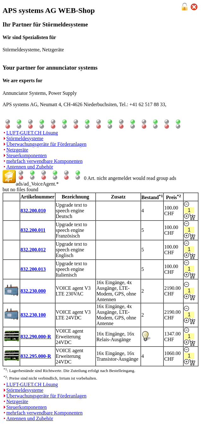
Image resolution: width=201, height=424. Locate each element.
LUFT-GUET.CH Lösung (32, 132)
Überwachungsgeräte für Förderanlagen (46, 144)
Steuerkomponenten (26, 155)
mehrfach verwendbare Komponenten (44, 161)
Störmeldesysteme (24, 138)
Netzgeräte (17, 149)
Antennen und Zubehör (29, 166)
